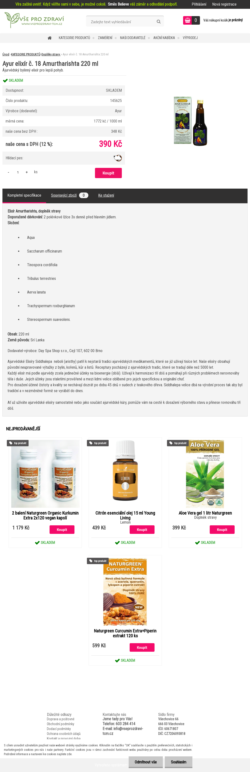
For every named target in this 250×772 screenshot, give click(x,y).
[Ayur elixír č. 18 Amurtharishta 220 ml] (190, 75)
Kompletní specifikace (24, 195)
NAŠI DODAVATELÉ (133, 38)
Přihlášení (199, 4)
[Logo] (33, 21)
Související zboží (69, 195)
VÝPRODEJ (190, 38)
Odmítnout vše (146, 762)
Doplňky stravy (51, 54)
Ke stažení (106, 195)
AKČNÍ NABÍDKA (164, 38)
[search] (158, 21)
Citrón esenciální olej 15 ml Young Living (125, 515)
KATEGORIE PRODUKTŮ (74, 38)
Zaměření (105, 38)
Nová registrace (224, 4)
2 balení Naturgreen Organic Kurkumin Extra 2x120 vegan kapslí (45, 515)
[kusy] (18, 172)
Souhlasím (178, 762)
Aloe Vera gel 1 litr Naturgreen (205, 513)
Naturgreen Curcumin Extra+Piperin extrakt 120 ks (125, 633)
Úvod (5, 54)
